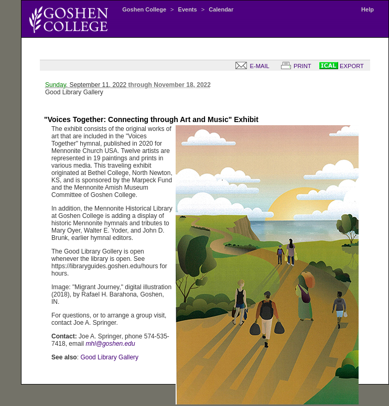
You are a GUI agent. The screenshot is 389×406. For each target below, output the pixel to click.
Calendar (221, 9)
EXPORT (341, 66)
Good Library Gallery (109, 357)
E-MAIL (250, 66)
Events (187, 9)
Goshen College (144, 9)
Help (367, 9)
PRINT (294, 66)
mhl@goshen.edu (110, 343)
